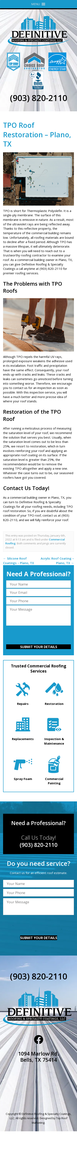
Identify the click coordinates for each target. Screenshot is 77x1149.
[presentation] (38, 636)
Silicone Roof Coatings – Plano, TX (18, 560)
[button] (35, 4)
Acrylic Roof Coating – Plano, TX (57, 560)
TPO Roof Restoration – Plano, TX (37, 134)
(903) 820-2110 (38, 98)
